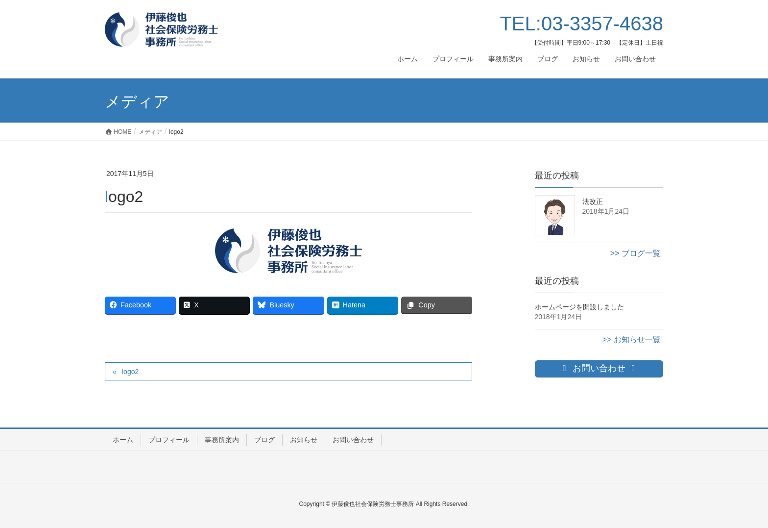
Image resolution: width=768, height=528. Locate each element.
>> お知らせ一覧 (631, 339)
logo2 (130, 372)
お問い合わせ (353, 440)
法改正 (592, 201)
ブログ (264, 440)
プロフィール (169, 440)
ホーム (123, 440)
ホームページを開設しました (579, 307)
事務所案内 (222, 440)
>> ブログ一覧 (635, 253)
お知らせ (303, 440)
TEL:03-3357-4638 (581, 23)
